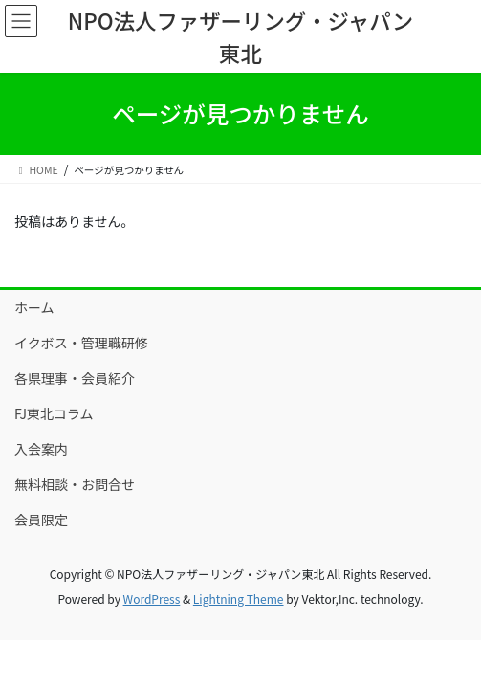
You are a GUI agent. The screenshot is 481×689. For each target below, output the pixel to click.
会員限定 (41, 519)
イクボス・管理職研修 (81, 342)
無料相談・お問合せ (74, 484)
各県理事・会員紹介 (74, 378)
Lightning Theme (238, 598)
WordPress (152, 598)
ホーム (34, 307)
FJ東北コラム (54, 413)
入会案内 (41, 448)
